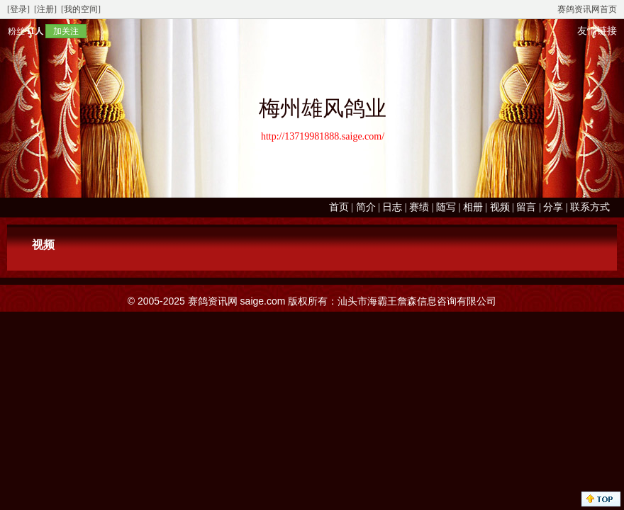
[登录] (18, 9)
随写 (446, 207)
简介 (366, 207)
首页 (339, 207)
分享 (553, 207)
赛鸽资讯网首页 (587, 9)
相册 (473, 207)
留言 (526, 207)
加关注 (66, 31)
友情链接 (597, 31)
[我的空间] (81, 9)
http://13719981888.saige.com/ (322, 136)
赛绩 (419, 207)
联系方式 (590, 207)
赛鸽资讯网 (213, 301)
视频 (500, 207)
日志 (392, 207)
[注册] (45, 9)
